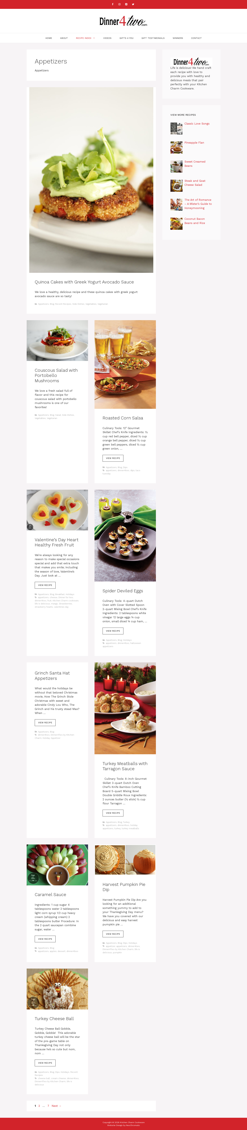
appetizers (111, 470)
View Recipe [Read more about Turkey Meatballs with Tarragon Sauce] (113, 813)
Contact (196, 38)
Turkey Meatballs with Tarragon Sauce (125, 766)
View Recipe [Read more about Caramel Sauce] (45, 939)
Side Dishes (78, 304)
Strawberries (65, 603)
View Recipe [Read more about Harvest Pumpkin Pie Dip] (113, 934)
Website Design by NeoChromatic (123, 1125)
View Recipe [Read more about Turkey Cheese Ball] (45, 1063)
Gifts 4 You (126, 38)
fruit (49, 600)
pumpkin (117, 952)
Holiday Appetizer (51, 738)
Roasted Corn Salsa (123, 418)
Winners (178, 38)
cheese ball (44, 1078)
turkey (117, 828)
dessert (61, 951)
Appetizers (43, 304)
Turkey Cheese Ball (54, 1018)
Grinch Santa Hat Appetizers (52, 675)
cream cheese (58, 1078)
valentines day (61, 607)
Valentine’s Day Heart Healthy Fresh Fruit (57, 542)
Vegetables (90, 304)
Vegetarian (103, 304)
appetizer (110, 946)
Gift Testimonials (153, 38)
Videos (107, 38)
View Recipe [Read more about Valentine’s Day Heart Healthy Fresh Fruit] (45, 585)
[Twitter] (133, 4)
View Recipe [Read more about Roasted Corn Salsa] (113, 458)
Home (48, 38)
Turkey (126, 822)
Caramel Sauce (50, 894)
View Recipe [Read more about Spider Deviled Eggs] (113, 631)
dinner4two (123, 470)
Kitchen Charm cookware (66, 600)
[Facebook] (113, 4)
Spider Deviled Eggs (123, 590)
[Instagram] (119, 4)
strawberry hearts (44, 607)
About (64, 38)
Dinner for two (65, 597)
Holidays (70, 594)
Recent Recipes (63, 304)
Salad (58, 415)
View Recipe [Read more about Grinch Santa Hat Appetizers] (45, 722)
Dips (125, 467)
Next (57, 1105)
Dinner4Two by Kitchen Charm (118, 949)
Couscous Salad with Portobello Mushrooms (56, 375)
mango (54, 603)
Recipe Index (87, 38)
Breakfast (60, 594)
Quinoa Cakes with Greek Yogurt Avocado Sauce (84, 282)
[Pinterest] (126, 4)
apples (53, 951)
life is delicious (42, 603)
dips (132, 470)
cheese (53, 597)
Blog (52, 304)
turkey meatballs (130, 828)
